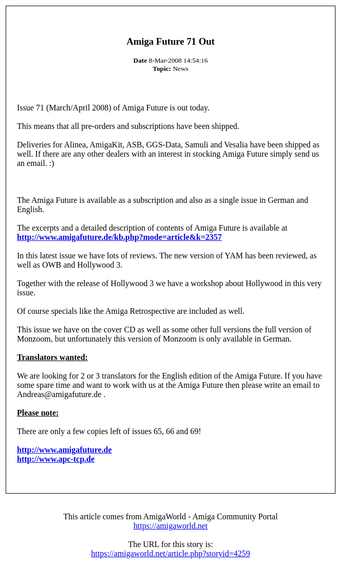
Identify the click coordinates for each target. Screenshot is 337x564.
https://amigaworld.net (171, 525)
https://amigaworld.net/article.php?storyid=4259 (170, 553)
